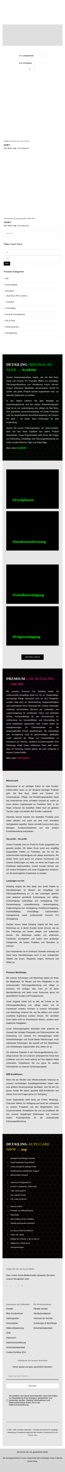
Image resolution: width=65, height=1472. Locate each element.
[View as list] (34, 69)
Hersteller (9, 291)
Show (25, 63)
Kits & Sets (10, 321)
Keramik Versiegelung (15, 314)
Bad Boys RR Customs (17, 296)
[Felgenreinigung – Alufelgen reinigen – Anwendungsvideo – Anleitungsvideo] (32, 626)
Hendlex (10, 302)
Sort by (26, 56)
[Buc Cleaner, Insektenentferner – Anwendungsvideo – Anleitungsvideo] (32, 531)
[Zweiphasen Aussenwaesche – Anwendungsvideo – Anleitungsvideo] (32, 489)
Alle (7, 278)
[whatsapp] (15, 1286)
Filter (7, 264)
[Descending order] (45, 55)
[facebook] (6, 1286)
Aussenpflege (11, 285)
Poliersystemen (12, 327)
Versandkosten (23, 148)
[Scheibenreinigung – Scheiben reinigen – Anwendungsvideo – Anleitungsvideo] (32, 584)
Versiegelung (11, 333)
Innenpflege (10, 308)
